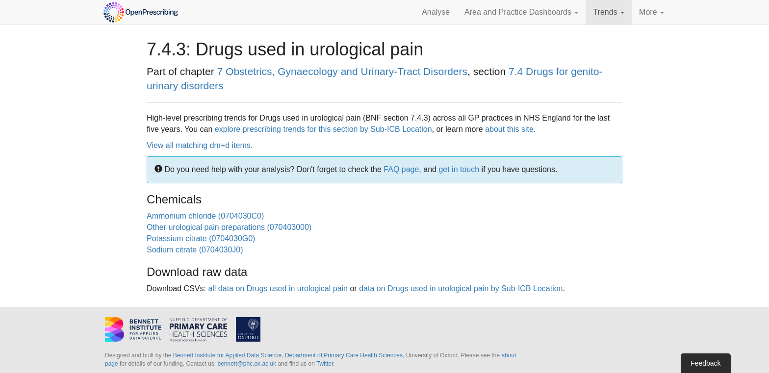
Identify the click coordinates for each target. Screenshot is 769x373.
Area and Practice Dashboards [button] (521, 12)
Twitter (324, 363)
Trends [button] (608, 12)
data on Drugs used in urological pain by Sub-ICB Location (461, 288)
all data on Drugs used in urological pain (278, 288)
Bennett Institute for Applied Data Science (227, 355)
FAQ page (401, 169)
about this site (509, 129)
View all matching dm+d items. (200, 145)
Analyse (436, 12)
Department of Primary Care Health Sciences (344, 355)
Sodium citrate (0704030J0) (195, 250)
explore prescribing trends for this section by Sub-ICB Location (323, 129)
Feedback (705, 363)
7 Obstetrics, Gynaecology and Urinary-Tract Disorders (342, 71)
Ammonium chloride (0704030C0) (205, 216)
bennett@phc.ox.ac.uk (246, 363)
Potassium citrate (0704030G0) (201, 238)
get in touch (458, 169)
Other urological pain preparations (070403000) (229, 227)
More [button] (651, 12)
